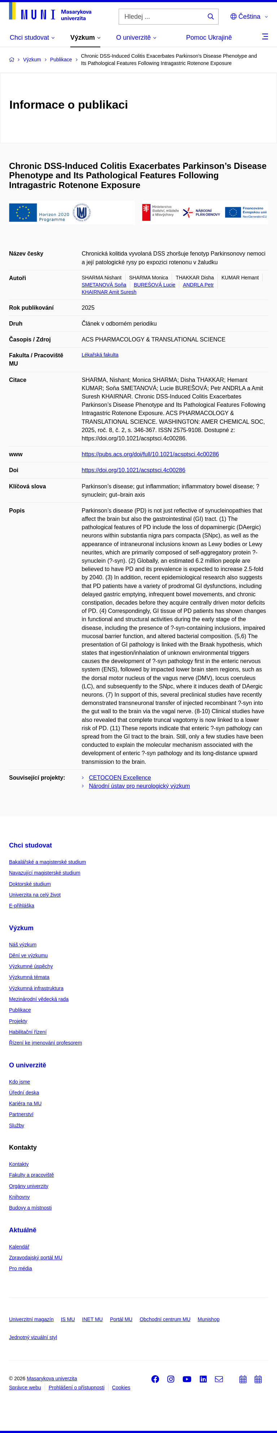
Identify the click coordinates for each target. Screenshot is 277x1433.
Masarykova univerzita (52, 1378)
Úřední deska (24, 1093)
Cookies (121, 1387)
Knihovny (19, 1197)
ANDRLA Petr (198, 285)
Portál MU (121, 1319)
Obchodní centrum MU (165, 1319)
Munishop (209, 1319)
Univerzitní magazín (31, 1319)
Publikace (20, 1010)
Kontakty (18, 1164)
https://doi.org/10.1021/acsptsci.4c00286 (133, 470)
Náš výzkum (22, 945)
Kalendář (19, 1247)
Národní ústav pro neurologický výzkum (139, 786)
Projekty (18, 1021)
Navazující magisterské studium (44, 873)
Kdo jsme (19, 1082)
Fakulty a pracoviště (31, 1175)
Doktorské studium (30, 884)
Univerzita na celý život (35, 895)
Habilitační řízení (28, 1032)
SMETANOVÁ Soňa (104, 285)
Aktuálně (22, 1230)
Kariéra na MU (25, 1103)
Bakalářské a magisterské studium (47, 862)
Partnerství (21, 1114)
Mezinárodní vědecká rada (39, 999)
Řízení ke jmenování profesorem (45, 1043)
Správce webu (25, 1387)
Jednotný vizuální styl (33, 1337)
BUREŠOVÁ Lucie (154, 285)
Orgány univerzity (28, 1186)
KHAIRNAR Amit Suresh (109, 292)
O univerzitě (27, 1065)
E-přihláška (21, 906)
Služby (16, 1125)
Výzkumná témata (29, 977)
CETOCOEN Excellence (120, 778)
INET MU (92, 1319)
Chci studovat (30, 845)
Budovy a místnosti (30, 1208)
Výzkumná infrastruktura (36, 988)
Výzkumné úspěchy (31, 966)
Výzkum (21, 928)
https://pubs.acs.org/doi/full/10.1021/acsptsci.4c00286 (150, 454)
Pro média (20, 1268)
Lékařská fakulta (100, 355)
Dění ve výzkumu (28, 955)
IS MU (68, 1319)
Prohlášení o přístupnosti (77, 1387)
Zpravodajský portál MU (35, 1257)
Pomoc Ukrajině (209, 37)
